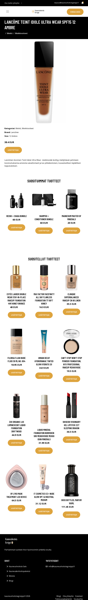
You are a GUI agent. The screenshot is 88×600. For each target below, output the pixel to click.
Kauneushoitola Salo (18, 566)
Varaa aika (75, 12)
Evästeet (79, 596)
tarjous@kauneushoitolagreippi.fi (66, 3)
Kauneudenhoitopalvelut (19, 571)
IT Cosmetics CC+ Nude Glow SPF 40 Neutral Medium (44, 496)
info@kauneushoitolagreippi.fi (61, 566)
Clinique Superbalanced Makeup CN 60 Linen (71, 297)
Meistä (12, 576)
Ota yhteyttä (68, 596)
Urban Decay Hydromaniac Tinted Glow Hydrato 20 (44, 361)
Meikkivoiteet (21, 33)
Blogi (11, 580)
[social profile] (21, 3)
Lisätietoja (13, 150)
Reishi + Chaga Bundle (16, 216)
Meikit (10, 33)
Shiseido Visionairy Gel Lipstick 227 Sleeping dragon (71, 425)
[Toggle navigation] (7, 11)
